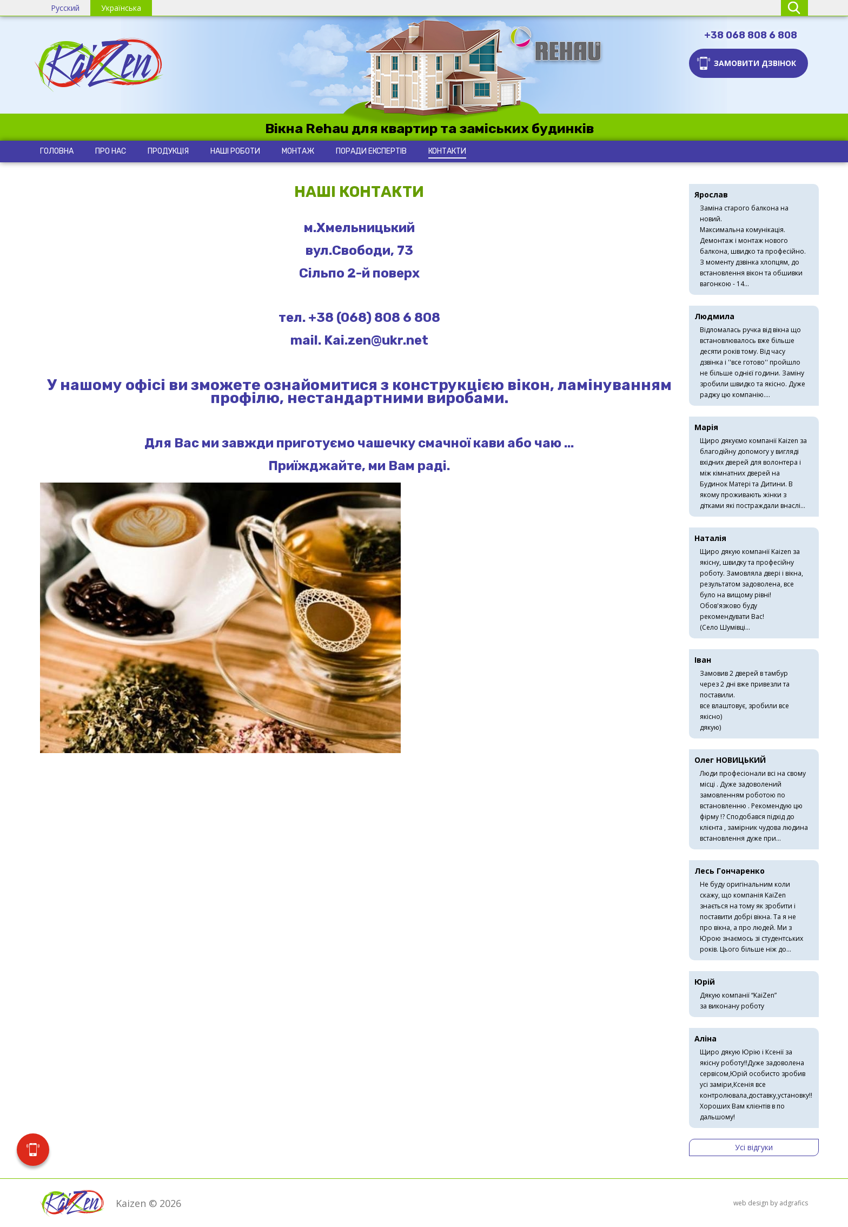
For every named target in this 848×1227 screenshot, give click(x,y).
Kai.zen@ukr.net (376, 340)
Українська (121, 8)
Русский (65, 8)
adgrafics (793, 1203)
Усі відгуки (754, 1147)
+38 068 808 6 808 (750, 35)
